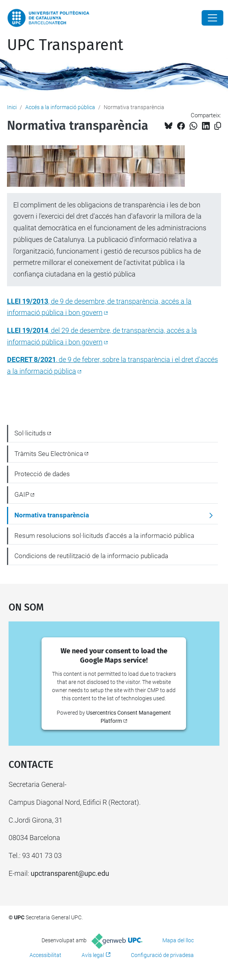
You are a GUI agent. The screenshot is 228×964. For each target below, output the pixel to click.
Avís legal (93, 955)
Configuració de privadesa (162, 955)
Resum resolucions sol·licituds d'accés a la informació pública (104, 535)
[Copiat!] (217, 126)
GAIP (21, 494)
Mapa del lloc (178, 940)
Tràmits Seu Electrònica (48, 454)
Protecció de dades (42, 474)
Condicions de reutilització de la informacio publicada (91, 556)
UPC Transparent (65, 45)
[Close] (212, 18)
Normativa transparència (51, 515)
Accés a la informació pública (60, 107)
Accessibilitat (45, 955)
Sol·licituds (30, 433)
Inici (12, 107)
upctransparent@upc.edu (70, 873)
